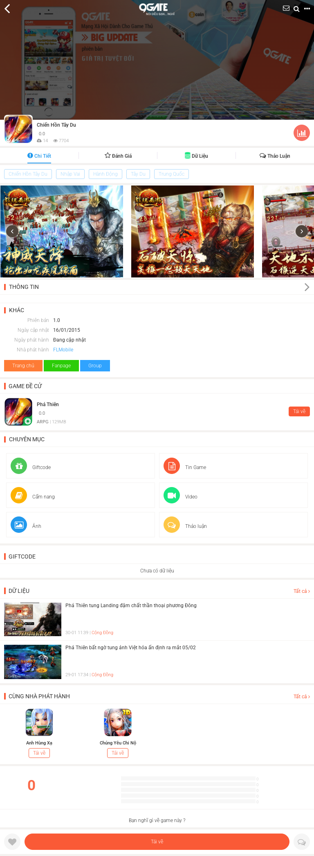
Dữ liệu (196, 156)
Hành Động (105, 174)
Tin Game (185, 467)
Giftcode (31, 467)
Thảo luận (275, 156)
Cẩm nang (33, 497)
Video (180, 497)
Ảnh (26, 526)
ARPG (43, 422)
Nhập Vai (70, 174)
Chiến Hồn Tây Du (56, 125)
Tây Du (138, 174)
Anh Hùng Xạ (39, 743)
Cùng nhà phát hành (39, 696)
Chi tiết (39, 156)
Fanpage (61, 366)
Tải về (157, 842)
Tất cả (302, 591)
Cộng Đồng (102, 632)
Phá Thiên (48, 404)
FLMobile (63, 350)
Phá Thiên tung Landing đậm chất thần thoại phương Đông (131, 605)
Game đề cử (25, 386)
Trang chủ (23, 366)
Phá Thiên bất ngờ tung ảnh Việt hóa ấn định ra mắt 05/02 (130, 647)
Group (95, 366)
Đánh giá (118, 156)
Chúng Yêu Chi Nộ (118, 743)
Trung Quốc (171, 174)
